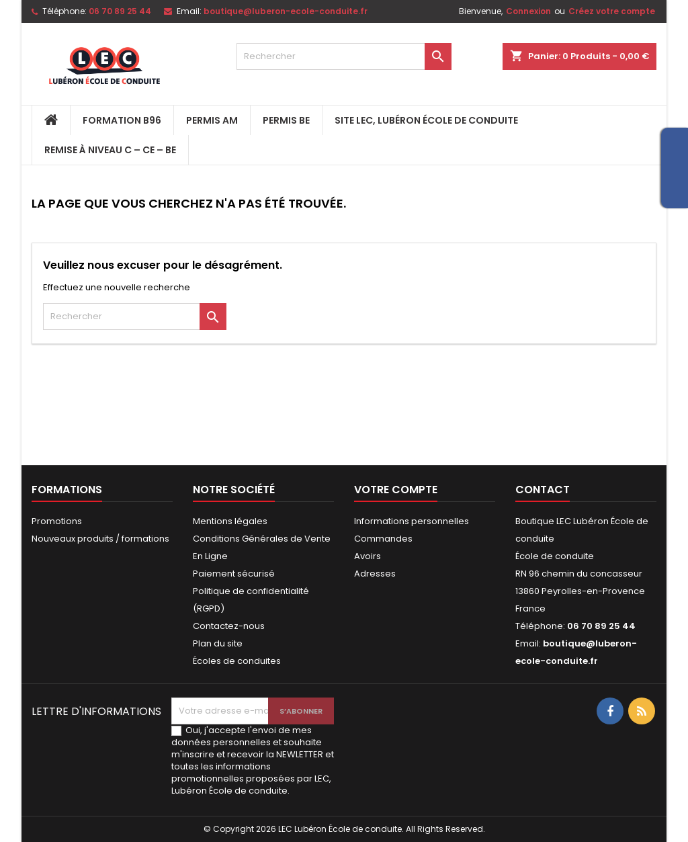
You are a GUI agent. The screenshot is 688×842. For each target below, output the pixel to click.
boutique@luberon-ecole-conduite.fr (286, 11)
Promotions (57, 521)
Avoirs (367, 556)
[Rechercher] (344, 56)
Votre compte (395, 489)
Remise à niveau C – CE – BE (110, 150)
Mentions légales (230, 521)
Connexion (528, 11)
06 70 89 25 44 (120, 11)
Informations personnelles (411, 521)
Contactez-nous (229, 626)
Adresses (375, 573)
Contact (542, 489)
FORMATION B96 (122, 120)
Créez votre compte (611, 11)
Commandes (383, 538)
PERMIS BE (286, 120)
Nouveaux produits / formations (100, 538)
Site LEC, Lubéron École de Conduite (426, 120)
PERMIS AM (212, 120)
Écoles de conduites (237, 661)
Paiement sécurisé (234, 573)
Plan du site (218, 643)
